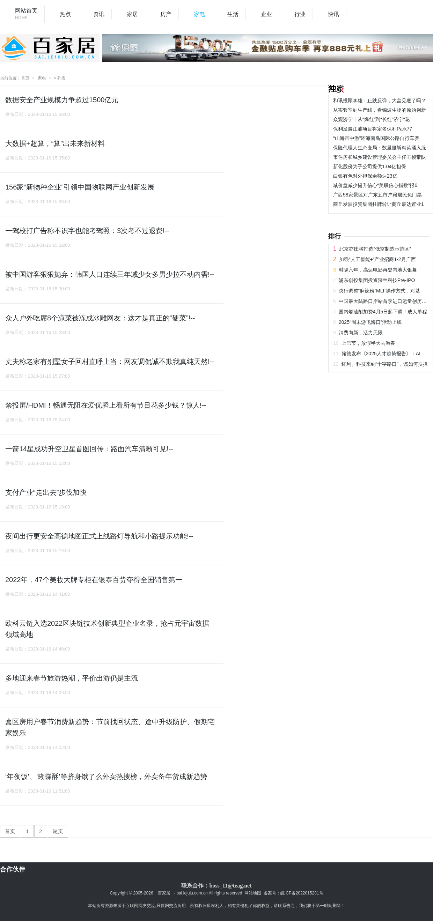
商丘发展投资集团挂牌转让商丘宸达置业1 (378, 204)
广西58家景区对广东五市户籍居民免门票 (377, 195)
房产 (165, 14)
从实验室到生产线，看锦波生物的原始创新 (379, 110)
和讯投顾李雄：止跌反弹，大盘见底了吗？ (379, 100)
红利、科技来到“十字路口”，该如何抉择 (385, 364)
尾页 (58, 831)
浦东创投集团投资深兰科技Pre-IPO (377, 280)
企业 (266, 14)
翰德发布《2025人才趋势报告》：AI (381, 353)
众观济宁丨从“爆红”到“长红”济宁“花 (371, 119)
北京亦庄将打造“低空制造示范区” (375, 249)
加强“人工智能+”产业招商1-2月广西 (377, 259)
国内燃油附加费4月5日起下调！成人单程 (383, 311)
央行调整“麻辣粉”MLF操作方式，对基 (379, 291)
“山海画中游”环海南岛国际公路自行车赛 (376, 138)
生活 (232, 14)
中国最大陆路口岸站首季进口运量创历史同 (385, 301)
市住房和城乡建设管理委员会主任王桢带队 (379, 157)
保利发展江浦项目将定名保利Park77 (372, 129)
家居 (132, 14)
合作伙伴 (12, 869)
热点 (65, 14)
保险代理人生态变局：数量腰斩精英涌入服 (379, 147)
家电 (199, 14)
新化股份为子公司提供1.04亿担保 (369, 166)
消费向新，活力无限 (361, 332)
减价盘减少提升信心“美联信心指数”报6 (375, 185)
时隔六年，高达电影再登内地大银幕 (378, 270)
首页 (25, 78)
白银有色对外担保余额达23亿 (365, 176)
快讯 (333, 14)
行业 (300, 14)
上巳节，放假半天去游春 (368, 343)
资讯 (98, 14)
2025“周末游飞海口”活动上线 (370, 322)
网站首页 (26, 14)
